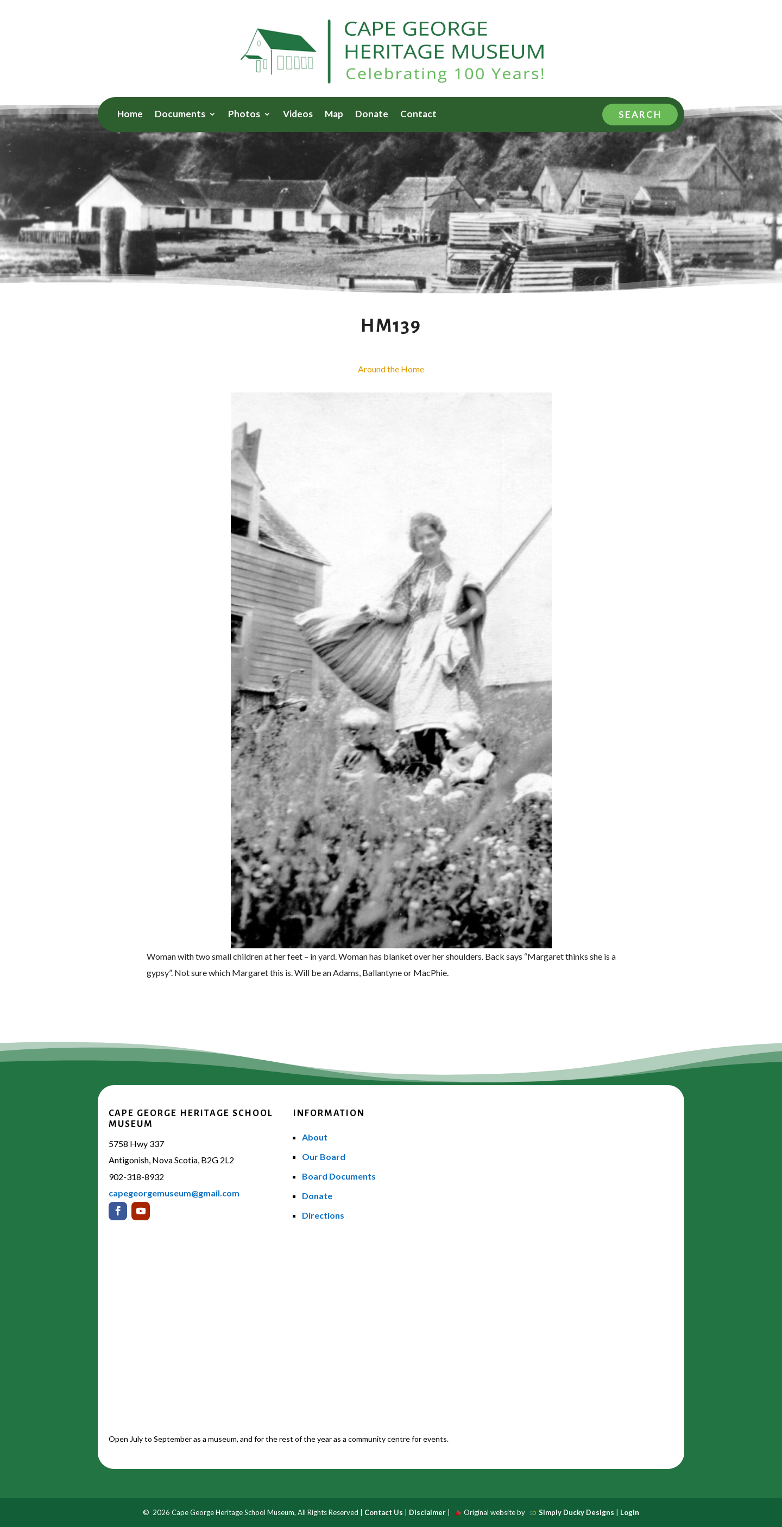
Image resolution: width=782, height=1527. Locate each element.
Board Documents (339, 1176)
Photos (244, 114)
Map (334, 114)
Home (130, 114)
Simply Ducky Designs (576, 1512)
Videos (298, 114)
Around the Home (391, 369)
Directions (323, 1215)
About (314, 1137)
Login (629, 1512)
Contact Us (383, 1512)
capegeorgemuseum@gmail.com (174, 1193)
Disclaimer (427, 1512)
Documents (180, 114)
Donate (371, 114)
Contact (418, 114)
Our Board (323, 1156)
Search (640, 114)
